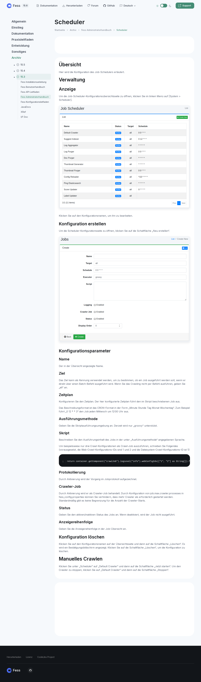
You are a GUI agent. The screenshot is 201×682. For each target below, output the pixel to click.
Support (184, 5)
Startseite (60, 30)
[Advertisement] (124, 45)
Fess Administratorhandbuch (35, 97)
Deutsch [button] (126, 5)
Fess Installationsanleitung (33, 82)
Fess (18, 5)
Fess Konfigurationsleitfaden (35, 102)
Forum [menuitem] (92, 5)
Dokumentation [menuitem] (46, 5)
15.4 (20, 70)
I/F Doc (24, 117)
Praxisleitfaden (23, 39)
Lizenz (29, 657)
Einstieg (17, 27)
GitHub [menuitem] (109, 5)
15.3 (20, 76)
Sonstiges (19, 51)
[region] (29, 347)
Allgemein (19, 21)
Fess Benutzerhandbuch (33, 87)
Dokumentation (23, 33)
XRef (23, 112)
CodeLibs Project (45, 657)
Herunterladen (14, 657)
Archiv (16, 58)
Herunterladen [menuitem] (72, 5)
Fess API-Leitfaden (30, 92)
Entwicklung (20, 45)
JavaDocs (26, 107)
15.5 (20, 64)
